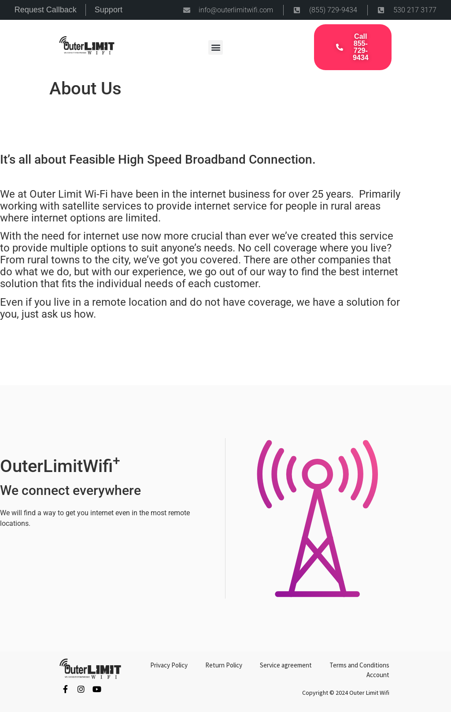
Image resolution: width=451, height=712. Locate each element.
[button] (215, 47)
